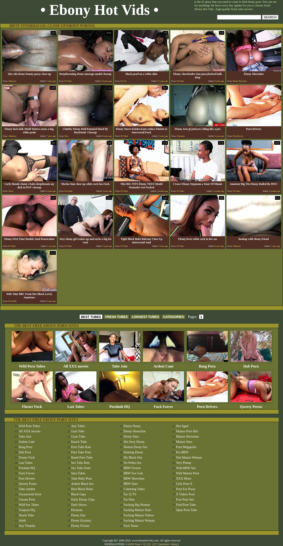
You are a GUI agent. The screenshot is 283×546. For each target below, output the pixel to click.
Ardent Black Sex (82, 484)
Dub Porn (251, 364)
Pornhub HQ (120, 405)
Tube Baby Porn (81, 478)
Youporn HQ (27, 510)
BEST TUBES (91, 317)
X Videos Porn (185, 494)
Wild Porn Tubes (32, 364)
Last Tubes (76, 405)
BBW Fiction (132, 468)
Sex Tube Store (81, 468)
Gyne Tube (78, 436)
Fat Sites (129, 499)
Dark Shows (79, 505)
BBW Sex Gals (133, 473)
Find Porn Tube (186, 505)
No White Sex (133, 463)
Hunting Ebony (133, 452)
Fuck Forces (163, 405)
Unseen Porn (27, 499)
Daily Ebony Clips (83, 499)
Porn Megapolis (186, 447)
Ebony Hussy (132, 426)
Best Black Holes (82, 489)
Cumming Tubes (134, 489)
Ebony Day (78, 515)
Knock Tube (79, 442)
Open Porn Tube (186, 510)
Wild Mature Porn (187, 473)
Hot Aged (182, 426)
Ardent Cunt (163, 364)
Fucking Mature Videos (139, 515)
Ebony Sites (131, 436)
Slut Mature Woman (189, 457)
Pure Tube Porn (81, 452)
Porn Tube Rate (81, 447)
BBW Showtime (134, 478)
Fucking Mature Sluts (137, 510)
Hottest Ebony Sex (136, 447)
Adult (22, 520)
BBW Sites (131, 484)
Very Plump (183, 463)
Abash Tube (26, 515)
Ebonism (77, 510)
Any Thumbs (27, 526)
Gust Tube (77, 431)
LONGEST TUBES (145, 317)
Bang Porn (207, 364)
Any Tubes (78, 426)
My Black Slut (133, 457)
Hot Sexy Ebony (134, 442)
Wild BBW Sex (186, 468)
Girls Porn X (184, 484)
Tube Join (120, 364)
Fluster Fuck (32, 405)
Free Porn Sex (185, 499)
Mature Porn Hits (187, 431)
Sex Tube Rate (80, 463)
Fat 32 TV (130, 494)
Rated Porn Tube (82, 457)
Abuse (174, 544)
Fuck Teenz (131, 526)
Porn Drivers (207, 405)
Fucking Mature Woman (139, 520)
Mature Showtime (187, 436)
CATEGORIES (173, 317)
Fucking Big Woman (137, 505)
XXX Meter (183, 478)
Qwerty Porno (251, 405)
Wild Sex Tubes (29, 505)
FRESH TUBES (116, 317)
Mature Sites (184, 442)
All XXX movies (76, 364)
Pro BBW (182, 452)
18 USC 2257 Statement (156, 544)
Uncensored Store (30, 494)
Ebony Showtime (135, 431)
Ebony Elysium (81, 520)
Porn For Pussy (186, 489)
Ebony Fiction (80, 526)
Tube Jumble (27, 489)
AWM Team (134, 544)
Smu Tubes (78, 473)
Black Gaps (78, 494)
